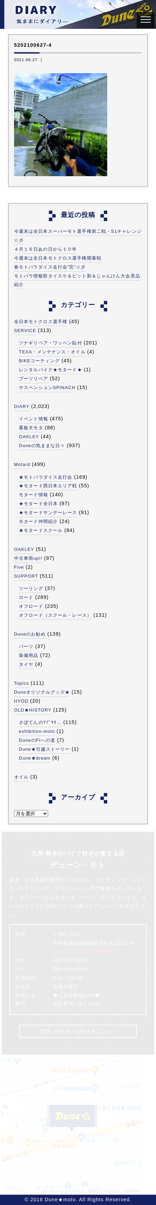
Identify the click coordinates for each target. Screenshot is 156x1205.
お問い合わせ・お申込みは (78, 1031)
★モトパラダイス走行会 (45, 477)
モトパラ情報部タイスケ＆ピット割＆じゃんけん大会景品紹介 (77, 280)
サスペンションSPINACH (47, 387)
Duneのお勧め (30, 634)
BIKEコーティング (39, 360)
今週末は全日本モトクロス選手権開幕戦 (57, 258)
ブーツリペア (33, 378)
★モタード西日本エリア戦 (48, 485)
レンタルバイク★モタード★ (50, 369)
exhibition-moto (37, 731)
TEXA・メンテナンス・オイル (52, 351)
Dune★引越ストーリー (44, 749)
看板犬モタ (31, 427)
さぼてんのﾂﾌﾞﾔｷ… (40, 722)
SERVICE (25, 330)
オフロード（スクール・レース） (55, 615)
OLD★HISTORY (33, 710)
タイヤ (26, 664)
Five (19, 567)
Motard (22, 464)
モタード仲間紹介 (38, 521)
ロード (26, 597)
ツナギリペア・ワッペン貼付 (50, 342)
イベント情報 (33, 418)
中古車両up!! (28, 558)
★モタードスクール (41, 530)
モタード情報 (33, 494)
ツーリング (31, 588)
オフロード (31, 606)
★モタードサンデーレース (48, 512)
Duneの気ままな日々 (42, 445)
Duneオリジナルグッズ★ (42, 692)
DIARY (22, 406)
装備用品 (28, 655)
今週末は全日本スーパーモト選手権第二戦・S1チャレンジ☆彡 (78, 236)
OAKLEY (29, 436)
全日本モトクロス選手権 (40, 321)
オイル (21, 777)
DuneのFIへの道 (37, 740)
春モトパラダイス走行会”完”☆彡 (50, 267)
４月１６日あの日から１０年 (45, 249)
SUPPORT (26, 576)
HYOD (21, 701)
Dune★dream (35, 758)
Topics (21, 683)
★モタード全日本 (38, 503)
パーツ (26, 646)
